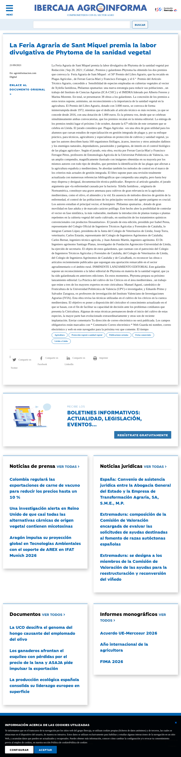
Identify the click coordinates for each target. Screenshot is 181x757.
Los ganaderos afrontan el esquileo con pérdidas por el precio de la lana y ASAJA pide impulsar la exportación (41, 659)
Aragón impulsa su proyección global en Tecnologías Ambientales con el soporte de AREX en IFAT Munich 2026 (45, 546)
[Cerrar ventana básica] (176, 722)
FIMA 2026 (111, 661)
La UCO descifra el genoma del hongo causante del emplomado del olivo (42, 633)
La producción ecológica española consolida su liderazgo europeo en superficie (45, 685)
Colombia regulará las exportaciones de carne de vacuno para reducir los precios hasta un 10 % (45, 488)
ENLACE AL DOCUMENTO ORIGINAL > (27, 89)
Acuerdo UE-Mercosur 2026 (128, 633)
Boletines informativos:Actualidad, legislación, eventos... (104, 418)
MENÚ (9, 14)
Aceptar (45, 749)
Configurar (19, 749)
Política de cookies (78, 742)
